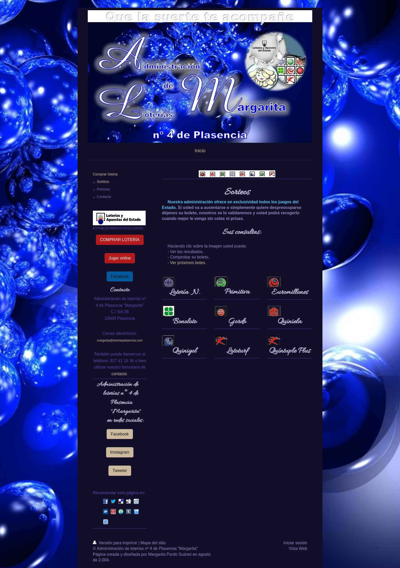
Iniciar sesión (295, 543)
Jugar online (120, 258)
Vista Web (298, 548)
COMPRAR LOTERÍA (120, 240)
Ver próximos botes (187, 263)
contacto (119, 374)
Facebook (120, 276)
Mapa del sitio (153, 543)
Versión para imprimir (115, 543)
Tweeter (119, 470)
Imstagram (120, 452)
